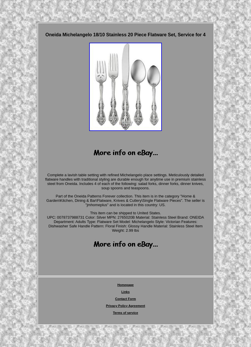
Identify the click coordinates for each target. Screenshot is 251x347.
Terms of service (125, 312)
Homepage (125, 285)
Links (125, 292)
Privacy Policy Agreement (125, 306)
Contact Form (125, 299)
